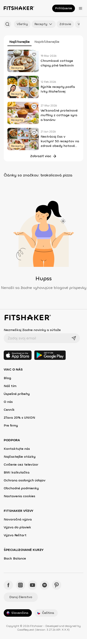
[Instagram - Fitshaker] (20, 585)
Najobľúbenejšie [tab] (46, 42)
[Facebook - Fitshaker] (8, 585)
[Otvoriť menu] (80, 8)
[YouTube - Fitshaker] (32, 585)
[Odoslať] (73, 338)
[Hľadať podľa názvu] (7, 24)
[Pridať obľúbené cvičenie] (34, 54)
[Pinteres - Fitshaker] (56, 585)
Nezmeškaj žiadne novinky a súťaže (32, 330)
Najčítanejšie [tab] (19, 42)
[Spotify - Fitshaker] (44, 585)
